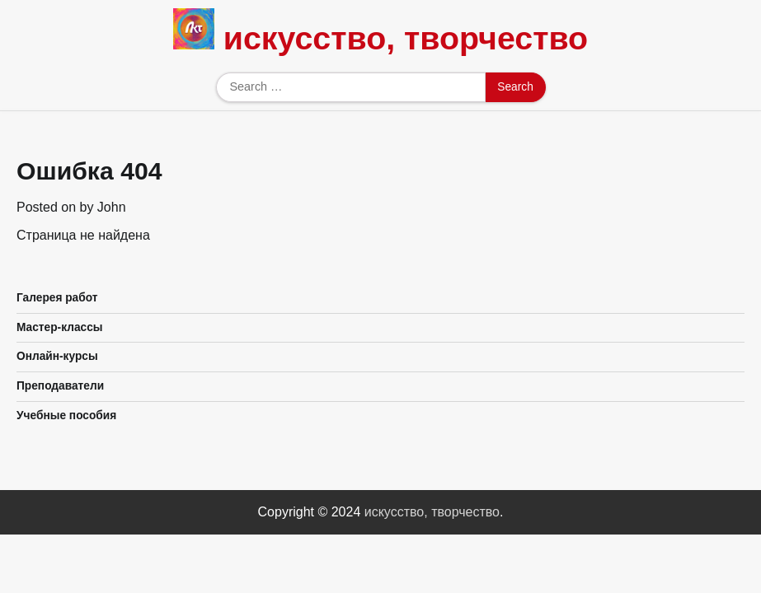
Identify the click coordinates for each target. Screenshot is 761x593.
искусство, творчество (405, 38)
